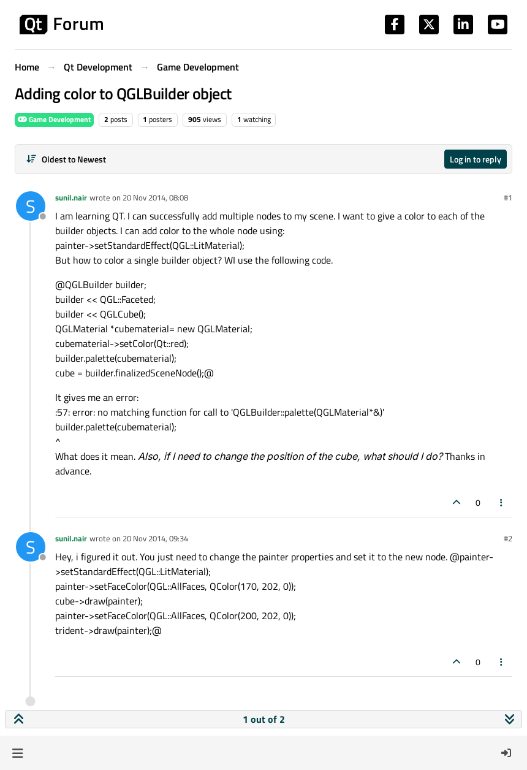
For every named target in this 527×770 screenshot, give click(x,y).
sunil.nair (71, 197)
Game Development (54, 119)
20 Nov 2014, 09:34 (155, 538)
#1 (508, 197)
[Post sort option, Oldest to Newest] (66, 159)
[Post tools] (502, 502)
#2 (508, 538)
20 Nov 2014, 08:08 (155, 197)
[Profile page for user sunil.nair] (30, 206)
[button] (17, 753)
